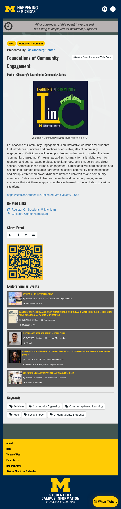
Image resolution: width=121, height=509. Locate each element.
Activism (16, 406)
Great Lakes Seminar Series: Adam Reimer (44, 333)
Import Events (14, 465)
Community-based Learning (84, 406)
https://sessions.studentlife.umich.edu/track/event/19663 (43, 194)
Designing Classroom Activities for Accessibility (48, 372)
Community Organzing (44, 406)
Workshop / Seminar (30, 43)
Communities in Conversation (38, 293)
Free (11, 43)
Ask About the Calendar (21, 471)
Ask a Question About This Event (92, 57)
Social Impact (34, 414)
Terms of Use (13, 454)
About (9, 443)
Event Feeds (13, 460)
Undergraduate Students (66, 414)
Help (8, 449)
